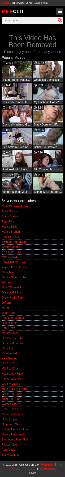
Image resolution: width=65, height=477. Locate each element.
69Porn (6, 302)
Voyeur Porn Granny (14, 267)
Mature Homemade (13, 434)
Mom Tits (7, 272)
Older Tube (8, 312)
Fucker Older (10, 444)
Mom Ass (7, 348)
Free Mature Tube (13, 317)
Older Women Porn (13, 287)
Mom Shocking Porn (14, 388)
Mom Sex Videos (12, 414)
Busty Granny (10, 216)
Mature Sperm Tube (14, 277)
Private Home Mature (15, 429)
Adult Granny (41, 3)
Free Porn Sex (11, 236)
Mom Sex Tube (11, 398)
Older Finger (9, 419)
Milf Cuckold (9, 257)
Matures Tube (10, 333)
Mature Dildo (10, 226)
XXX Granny (9, 358)
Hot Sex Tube (10, 363)
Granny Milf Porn (12, 292)
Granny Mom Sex (12, 343)
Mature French (11, 231)
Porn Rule (8, 221)
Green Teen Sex (12, 393)
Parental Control (47, 469)
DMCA (29, 469)
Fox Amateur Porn (13, 378)
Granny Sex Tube (12, 338)
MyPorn (6, 307)
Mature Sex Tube (12, 373)
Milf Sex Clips (10, 368)
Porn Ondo (8, 328)
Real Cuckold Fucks (14, 262)
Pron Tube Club (11, 409)
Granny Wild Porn (13, 297)
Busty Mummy (10, 454)
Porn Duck (8, 449)
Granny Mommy (11, 246)
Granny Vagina (11, 383)
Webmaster (47, 464)
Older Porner (10, 322)
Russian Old (9, 353)
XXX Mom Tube (11, 251)
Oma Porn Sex (11, 424)
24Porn (6, 282)
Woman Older (10, 404)
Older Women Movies (22, 3)
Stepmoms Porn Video (15, 439)
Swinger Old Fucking (14, 241)
